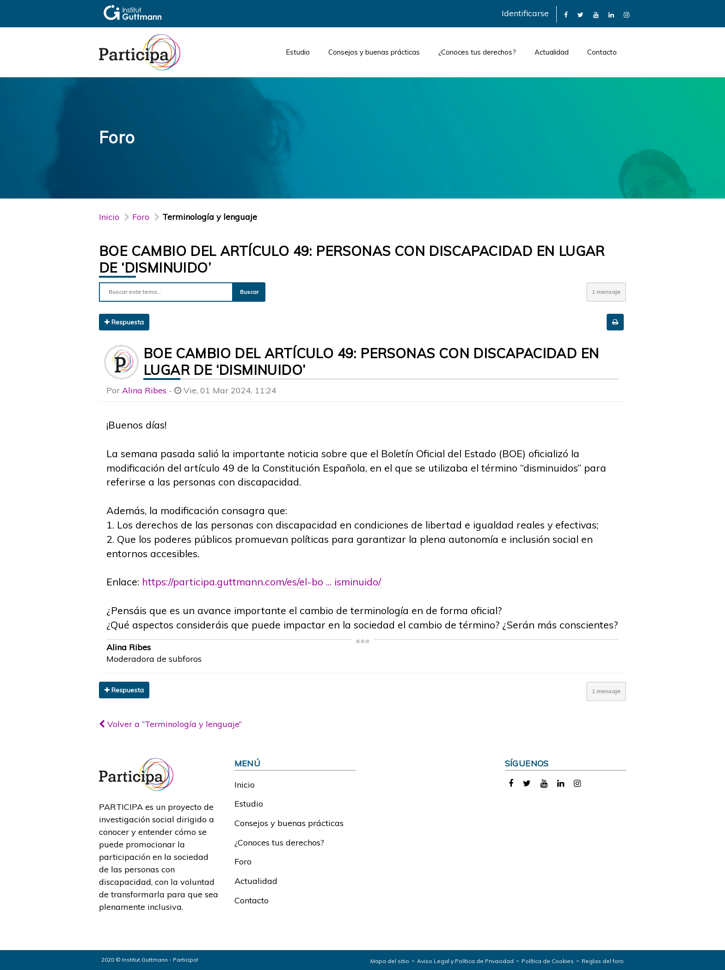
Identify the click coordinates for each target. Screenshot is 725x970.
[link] (566, 14)
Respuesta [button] (124, 322)
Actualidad (552, 52)
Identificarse (525, 13)
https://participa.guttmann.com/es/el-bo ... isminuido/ (261, 581)
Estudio (298, 52)
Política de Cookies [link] (548, 961)
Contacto (602, 52)
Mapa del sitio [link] (389, 961)
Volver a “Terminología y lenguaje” (170, 724)
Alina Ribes (144, 390)
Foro (243, 861)
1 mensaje (606, 291)
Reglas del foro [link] (603, 961)
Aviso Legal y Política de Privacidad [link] (465, 961)
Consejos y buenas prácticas (374, 52)
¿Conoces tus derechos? (477, 52)
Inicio (109, 216)
